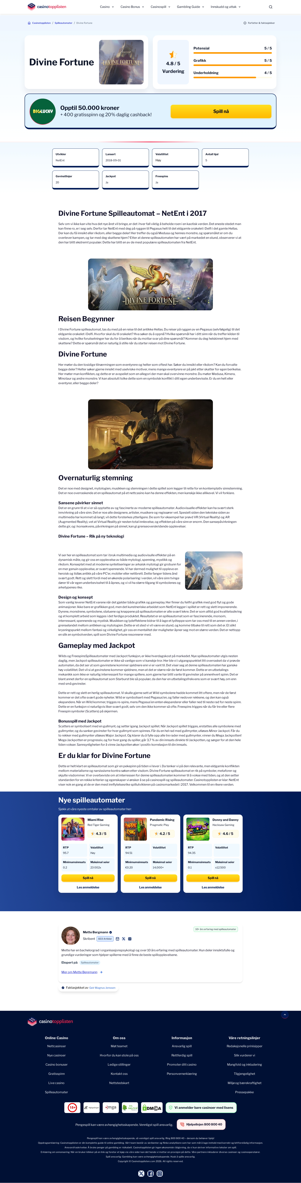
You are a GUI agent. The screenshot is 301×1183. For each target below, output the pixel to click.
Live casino (56, 1083)
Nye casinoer (56, 1055)
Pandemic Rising (162, 820)
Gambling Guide (188, 7)
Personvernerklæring (182, 1074)
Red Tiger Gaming (98, 824)
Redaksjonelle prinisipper (244, 1046)
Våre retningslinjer (244, 1038)
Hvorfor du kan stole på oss (119, 1055)
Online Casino (56, 1038)
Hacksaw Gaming (223, 824)
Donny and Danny (226, 820)
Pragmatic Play (159, 824)
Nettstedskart (119, 1083)
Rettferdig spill (181, 1055)
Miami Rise (95, 820)
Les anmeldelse (88, 887)
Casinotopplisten (41, 22)
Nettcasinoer (56, 1046)
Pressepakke (244, 1092)
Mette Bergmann (95, 932)
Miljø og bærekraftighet (244, 1083)
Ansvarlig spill (182, 1046)
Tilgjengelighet (244, 1074)
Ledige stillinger (119, 1064)
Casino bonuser (56, 1064)
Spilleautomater (63, 22)
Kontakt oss (119, 1074)
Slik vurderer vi (244, 1055)
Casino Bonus (130, 7)
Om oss (119, 1038)
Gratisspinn (56, 1074)
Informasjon (182, 1038)
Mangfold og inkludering (244, 1064)
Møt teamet (119, 1046)
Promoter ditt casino (182, 1064)
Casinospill (158, 7)
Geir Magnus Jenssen (102, 987)
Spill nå (221, 111)
